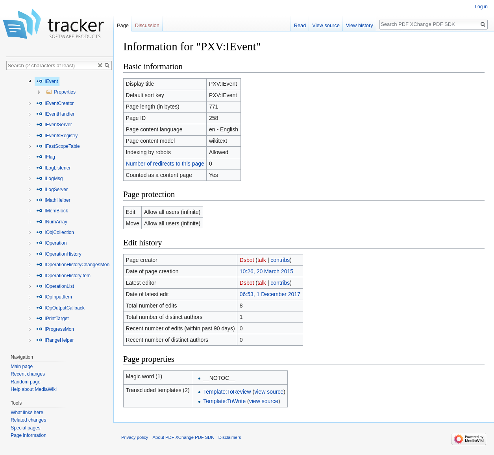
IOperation (51, 243)
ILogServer (52, 189)
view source (268, 392)
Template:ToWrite (224, 401)
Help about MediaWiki (34, 389)
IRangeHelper (55, 340)
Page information (28, 435)
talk (261, 260)
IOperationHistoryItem (63, 275)
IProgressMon (55, 329)
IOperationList (55, 286)
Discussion (147, 25)
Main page (22, 366)
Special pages (25, 428)
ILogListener (53, 168)
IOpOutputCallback (60, 308)
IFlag (45, 157)
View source (325, 25)
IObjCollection (55, 232)
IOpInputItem (54, 297)
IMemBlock (52, 211)
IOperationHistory (58, 254)
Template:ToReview (227, 392)
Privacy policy (134, 437)
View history (359, 25)
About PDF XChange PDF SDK (183, 437)
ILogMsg (49, 178)
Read (300, 25)
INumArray (51, 222)
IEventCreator (55, 103)
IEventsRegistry (57, 135)
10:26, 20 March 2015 (266, 271)
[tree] (59, 210)
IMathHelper (53, 200)
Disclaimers (229, 437)
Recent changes (28, 374)
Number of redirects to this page (165, 163)
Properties (61, 92)
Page (123, 25)
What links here (27, 412)
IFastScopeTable (58, 146)
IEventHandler (55, 114)
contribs (280, 260)
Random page (25, 382)
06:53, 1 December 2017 (270, 294)
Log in (481, 6)
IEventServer (54, 124)
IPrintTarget (52, 318)
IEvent (47, 81)
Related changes (28, 420)
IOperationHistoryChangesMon (72, 264)
